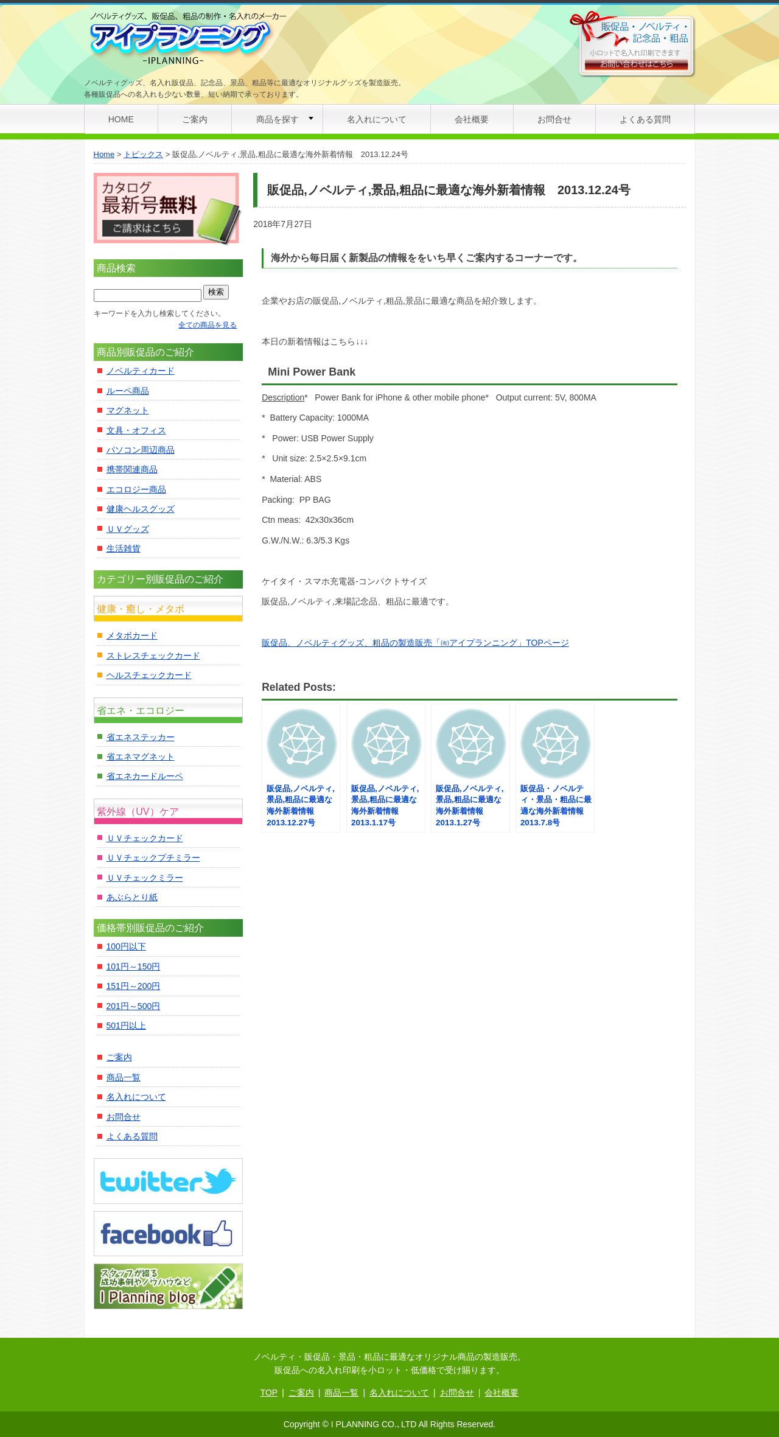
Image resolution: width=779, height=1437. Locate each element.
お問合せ (554, 119)
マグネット (128, 410)
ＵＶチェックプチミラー (153, 857)
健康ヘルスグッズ (141, 509)
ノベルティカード (141, 371)
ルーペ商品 (128, 391)
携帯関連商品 (132, 469)
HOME (121, 119)
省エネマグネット (141, 756)
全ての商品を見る (207, 325)
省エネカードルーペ (145, 776)
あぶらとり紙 (132, 897)
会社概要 (472, 119)
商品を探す (277, 119)
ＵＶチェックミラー (145, 878)
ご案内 (195, 119)
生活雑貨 (124, 548)
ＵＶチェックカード (145, 838)
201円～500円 (134, 1006)
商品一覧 (124, 1077)
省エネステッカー (141, 737)
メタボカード (132, 635)
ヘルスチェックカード (149, 675)
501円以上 (126, 1025)
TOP (269, 1392)
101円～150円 (134, 966)
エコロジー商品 (136, 489)
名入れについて (377, 119)
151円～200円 (134, 986)
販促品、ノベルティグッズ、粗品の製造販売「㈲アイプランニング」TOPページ (415, 643)
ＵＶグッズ (128, 529)
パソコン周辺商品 (141, 450)
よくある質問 (645, 119)
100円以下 (126, 946)
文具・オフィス (136, 430)
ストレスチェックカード (153, 655)
